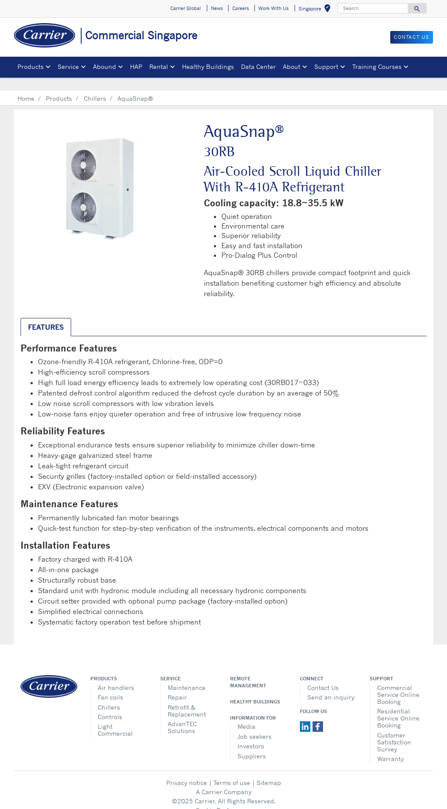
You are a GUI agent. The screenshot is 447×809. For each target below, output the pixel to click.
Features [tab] (46, 314)
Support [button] (326, 66)
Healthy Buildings (208, 66)
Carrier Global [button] (185, 8)
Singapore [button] (316, 9)
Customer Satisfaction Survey (394, 729)
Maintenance (187, 675)
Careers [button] (240, 8)
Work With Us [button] (273, 8)
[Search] (372, 8)
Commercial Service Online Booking (398, 682)
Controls (110, 704)
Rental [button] (158, 66)
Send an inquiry (330, 684)
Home (25, 85)
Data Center (258, 66)
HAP (136, 66)
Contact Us (323, 675)
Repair (177, 684)
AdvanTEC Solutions (182, 714)
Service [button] (68, 66)
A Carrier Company (223, 779)
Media (246, 713)
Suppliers (251, 743)
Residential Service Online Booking (398, 705)
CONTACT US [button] (412, 37)
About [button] (291, 66)
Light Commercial (115, 717)
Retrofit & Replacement (187, 698)
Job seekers (254, 723)
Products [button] (30, 66)
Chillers (95, 85)
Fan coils (110, 684)
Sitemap (269, 770)
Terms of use (231, 770)
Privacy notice (186, 770)
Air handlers (116, 675)
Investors (250, 733)
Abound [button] (104, 66)
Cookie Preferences (223, 797)
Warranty (390, 746)
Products (59, 85)
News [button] (217, 8)
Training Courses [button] (377, 66)
